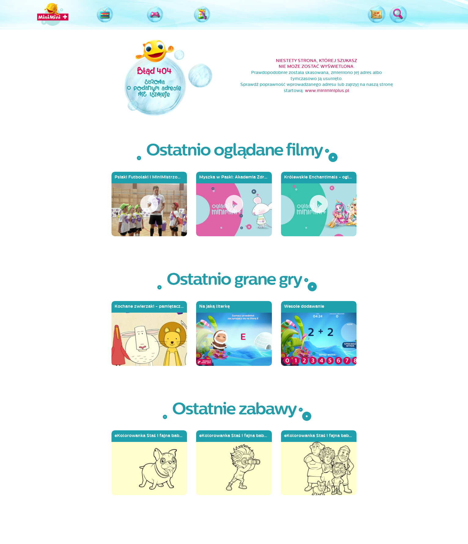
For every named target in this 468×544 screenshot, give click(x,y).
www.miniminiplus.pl (327, 90)
